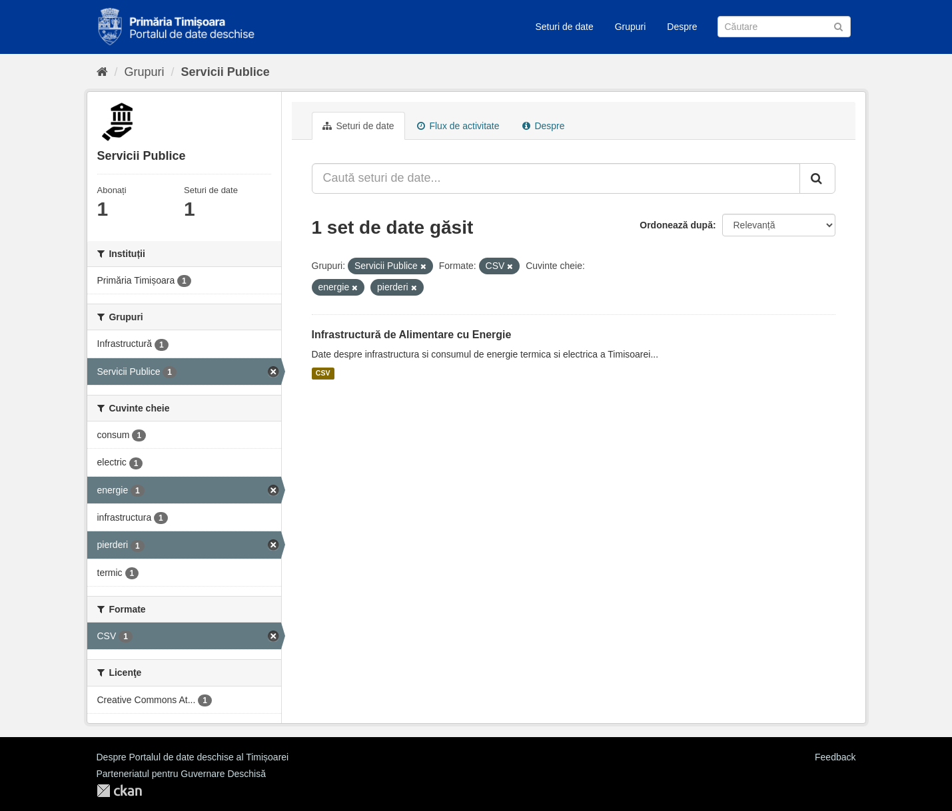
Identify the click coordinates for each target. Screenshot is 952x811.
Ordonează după (676, 225)
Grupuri (630, 26)
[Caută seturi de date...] (556, 178)
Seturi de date (565, 26)
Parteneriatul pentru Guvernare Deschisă (181, 773)
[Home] (102, 72)
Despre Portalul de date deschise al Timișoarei (193, 757)
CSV (323, 374)
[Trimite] (838, 25)
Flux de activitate (458, 126)
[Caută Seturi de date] (784, 26)
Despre (682, 26)
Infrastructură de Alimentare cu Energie (412, 334)
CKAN (119, 791)
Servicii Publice (225, 72)
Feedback (835, 757)
